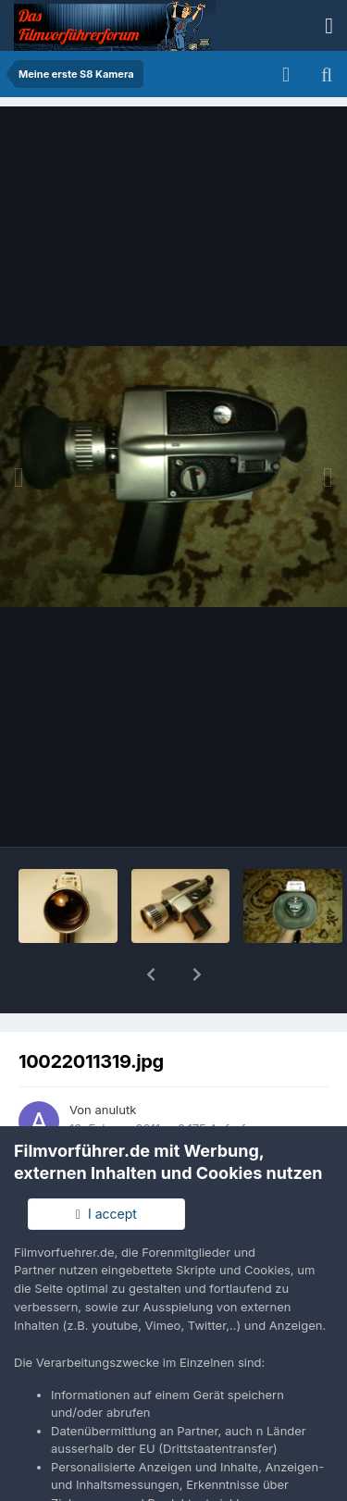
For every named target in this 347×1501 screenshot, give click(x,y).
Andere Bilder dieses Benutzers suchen (180, 1099)
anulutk (115, 1061)
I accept (106, 1214)
